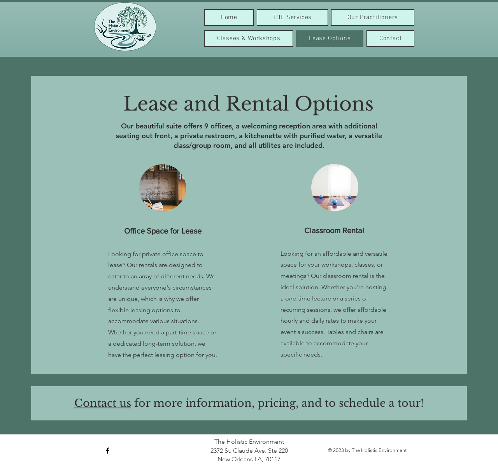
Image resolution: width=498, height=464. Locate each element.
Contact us (102, 403)
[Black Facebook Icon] (107, 450)
